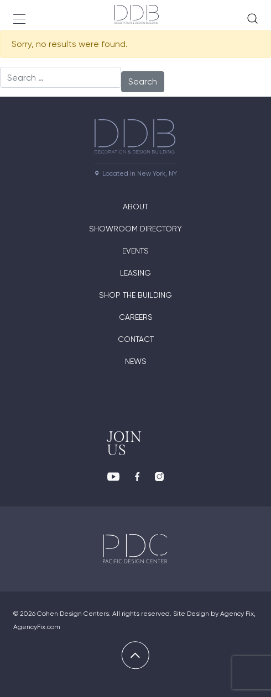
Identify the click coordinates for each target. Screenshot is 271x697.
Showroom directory (135, 228)
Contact (136, 339)
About (135, 206)
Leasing (135, 272)
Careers (136, 317)
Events (135, 250)
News (136, 361)
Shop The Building (135, 295)
